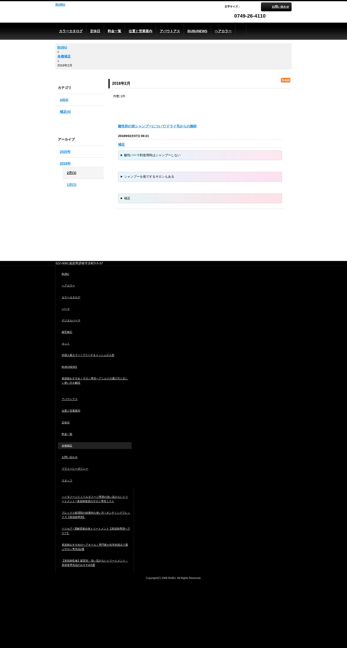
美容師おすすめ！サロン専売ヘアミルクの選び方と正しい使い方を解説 (95, 380)
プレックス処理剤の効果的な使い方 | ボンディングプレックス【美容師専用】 (96, 514)
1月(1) (71, 185)
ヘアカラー (68, 285)
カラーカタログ (71, 297)
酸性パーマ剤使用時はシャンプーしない (152, 155)
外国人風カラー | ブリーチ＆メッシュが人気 (88, 355)
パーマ (66, 308)
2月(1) (71, 173)
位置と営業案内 (71, 410)
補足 (121, 144)
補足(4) (65, 112)
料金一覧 (67, 434)
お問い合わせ (280, 6)
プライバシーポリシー (75, 468)
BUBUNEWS (69, 366)
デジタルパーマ (71, 320)
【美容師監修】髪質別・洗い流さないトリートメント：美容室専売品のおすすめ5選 (95, 562)
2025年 (65, 152)
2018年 (65, 163)
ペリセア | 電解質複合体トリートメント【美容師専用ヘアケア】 (96, 530)
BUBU (60, 4)
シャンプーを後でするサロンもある (149, 176)
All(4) (64, 100)
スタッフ (67, 480)
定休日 (66, 422)
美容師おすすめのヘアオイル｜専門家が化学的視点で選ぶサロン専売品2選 (95, 547)
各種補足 (67, 445)
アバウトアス (70, 399)
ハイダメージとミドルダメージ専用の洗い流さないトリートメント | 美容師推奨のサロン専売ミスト (95, 499)
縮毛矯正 (67, 331)
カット (66, 343)
